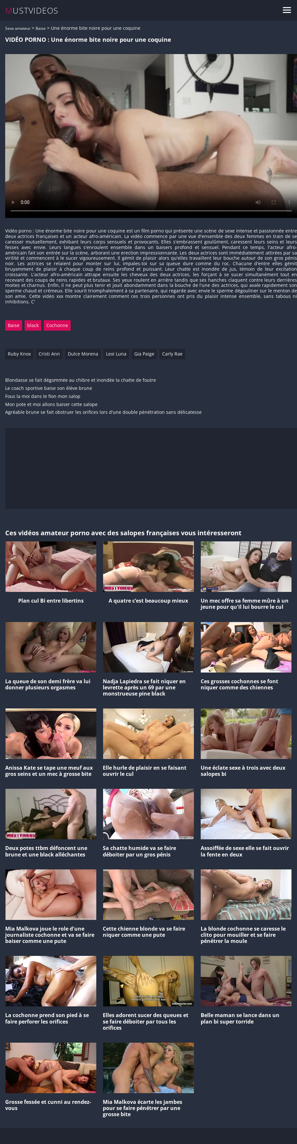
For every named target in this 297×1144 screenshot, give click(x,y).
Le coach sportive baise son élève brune (48, 388)
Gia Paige (144, 354)
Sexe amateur (17, 28)
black (33, 325)
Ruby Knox (19, 354)
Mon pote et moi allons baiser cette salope (51, 404)
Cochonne (57, 325)
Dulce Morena (83, 354)
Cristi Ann (49, 354)
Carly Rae (172, 354)
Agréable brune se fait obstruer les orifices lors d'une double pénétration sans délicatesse (103, 412)
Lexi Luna (116, 354)
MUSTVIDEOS (32, 10)
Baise (41, 28)
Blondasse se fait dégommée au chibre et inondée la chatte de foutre (80, 380)
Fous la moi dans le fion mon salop (42, 396)
